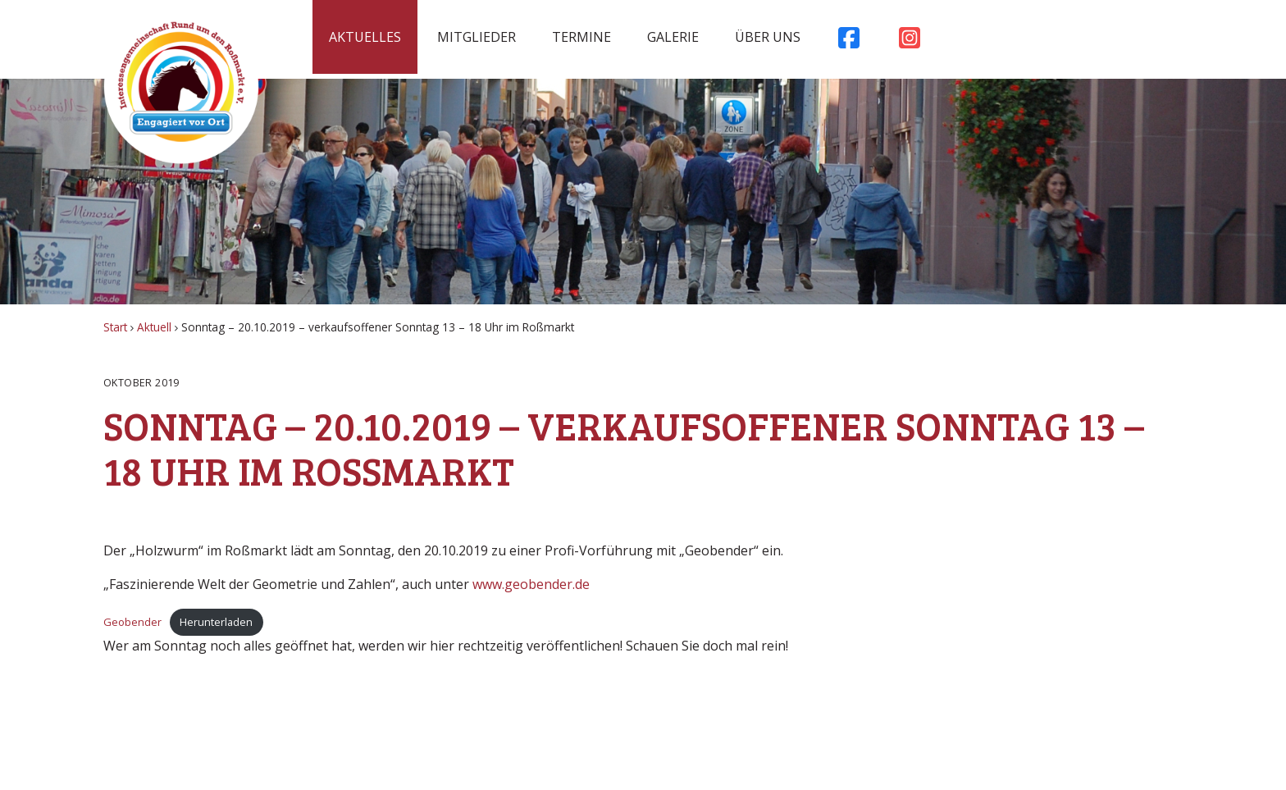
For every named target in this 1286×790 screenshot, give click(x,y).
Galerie (673, 37)
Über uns (767, 37)
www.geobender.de (531, 584)
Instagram (909, 42)
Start (115, 327)
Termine (581, 37)
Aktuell (154, 327)
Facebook (849, 42)
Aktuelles (365, 37)
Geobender (132, 621)
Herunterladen (216, 621)
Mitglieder (476, 37)
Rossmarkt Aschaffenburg (181, 86)
